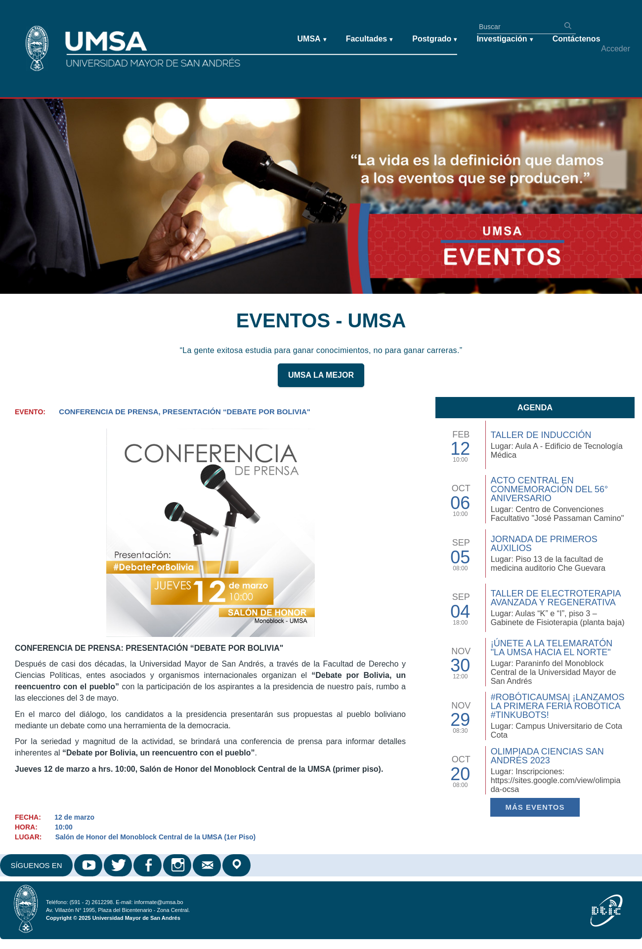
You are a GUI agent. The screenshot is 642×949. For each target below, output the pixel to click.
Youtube (89, 865)
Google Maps (237, 865)
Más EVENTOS (535, 807)
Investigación (504, 39)
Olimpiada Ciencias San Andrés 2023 (547, 756)
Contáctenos (576, 39)
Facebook (148, 865)
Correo (207, 865)
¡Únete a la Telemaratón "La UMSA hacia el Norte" (551, 647)
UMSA (312, 39)
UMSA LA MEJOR (321, 381)
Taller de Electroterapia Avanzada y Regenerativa (556, 598)
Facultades (369, 39)
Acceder (615, 48)
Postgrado (434, 39)
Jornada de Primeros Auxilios (544, 543)
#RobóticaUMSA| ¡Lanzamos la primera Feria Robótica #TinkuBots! (558, 706)
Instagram (178, 865)
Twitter (118, 865)
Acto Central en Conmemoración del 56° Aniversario (549, 489)
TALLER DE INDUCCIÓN (541, 435)
